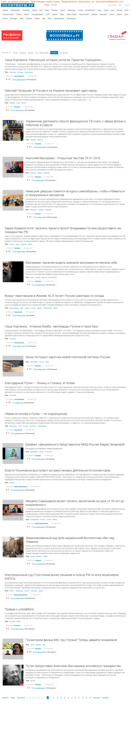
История (20, 72)
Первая (13, 697)
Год (36, 53)
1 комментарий (18, 403)
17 (79, 697)
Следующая (96, 697)
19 (86, 697)
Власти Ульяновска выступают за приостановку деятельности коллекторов (57, 470)
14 (68, 697)
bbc (44, 645)
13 (64, 697)
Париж (62, 14)
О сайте (126, 5)
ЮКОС (11, 591)
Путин (126, 10)
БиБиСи (38, 645)
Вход (120, 5)
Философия (103, 14)
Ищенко (26, 14)
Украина (34, 10)
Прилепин (29, 18)
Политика (25, 10)
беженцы (19, 14)
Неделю (22, 53)
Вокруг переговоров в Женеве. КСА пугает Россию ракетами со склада (54, 296)
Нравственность (71, 18)
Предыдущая (21, 697)
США (41, 10)
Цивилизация (71, 10)
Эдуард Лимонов (59, 18)
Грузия (49, 519)
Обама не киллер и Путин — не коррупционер (36, 414)
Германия (94, 14)
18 (82, 697)
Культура (119, 10)
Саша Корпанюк (19, 76)
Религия (5, 18)
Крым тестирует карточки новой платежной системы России (67, 357)
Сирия (99, 10)
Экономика (55, 10)
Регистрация (112, 5)
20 (90, 697)
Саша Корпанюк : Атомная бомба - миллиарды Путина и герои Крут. (52, 326)
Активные (64, 53)
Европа (63, 10)
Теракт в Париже (71, 14)
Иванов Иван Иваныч (21, 486)
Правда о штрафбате (19, 609)
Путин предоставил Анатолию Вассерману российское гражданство (73, 666)
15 (72, 697)
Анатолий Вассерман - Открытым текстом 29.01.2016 (62, 158)
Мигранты (33, 210)
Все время (44, 53)
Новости (111, 14)
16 (75, 697)
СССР (48, 14)
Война (47, 10)
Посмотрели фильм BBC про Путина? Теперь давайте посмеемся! (71, 640)
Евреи (30, 244)
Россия (5, 10)
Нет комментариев (19, 79)
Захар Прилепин (84, 14)
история (80, 10)
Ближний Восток (90, 10)
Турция (106, 10)
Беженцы (47, 173)
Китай (126, 14)
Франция (54, 14)
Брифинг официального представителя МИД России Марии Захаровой (74, 444)
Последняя (105, 697)
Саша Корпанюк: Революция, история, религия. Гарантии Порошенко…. (54, 60)
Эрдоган (119, 14)
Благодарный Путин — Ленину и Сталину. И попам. (40, 383)
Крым (112, 10)
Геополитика (15, 10)
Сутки (15, 53)
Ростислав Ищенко (8, 14)
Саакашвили (34, 519)
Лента (54, 5)
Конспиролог (18, 312)
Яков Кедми (13, 18)
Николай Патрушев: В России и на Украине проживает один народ (51, 90)
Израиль (37, 18)
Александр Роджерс (37, 14)
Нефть (22, 18)
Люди (46, 5)
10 (54, 697)
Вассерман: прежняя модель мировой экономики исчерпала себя (71, 262)
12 (61, 697)
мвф (43, 18)
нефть (41, 591)
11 (57, 697)
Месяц (30, 53)
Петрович (17, 107)
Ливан (32, 556)
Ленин (49, 18)
